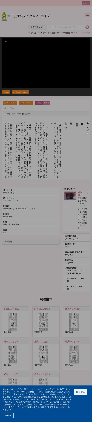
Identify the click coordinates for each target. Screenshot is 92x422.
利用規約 (8, 415)
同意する (80, 392)
